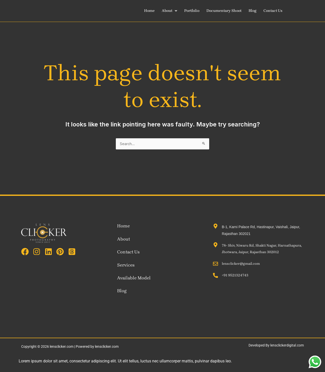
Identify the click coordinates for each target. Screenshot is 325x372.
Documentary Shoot (228, 11)
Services (125, 265)
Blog (258, 11)
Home (149, 11)
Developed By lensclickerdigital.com (276, 346)
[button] (170, 11)
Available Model (134, 278)
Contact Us (279, 11)
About (171, 11)
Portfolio (194, 11)
